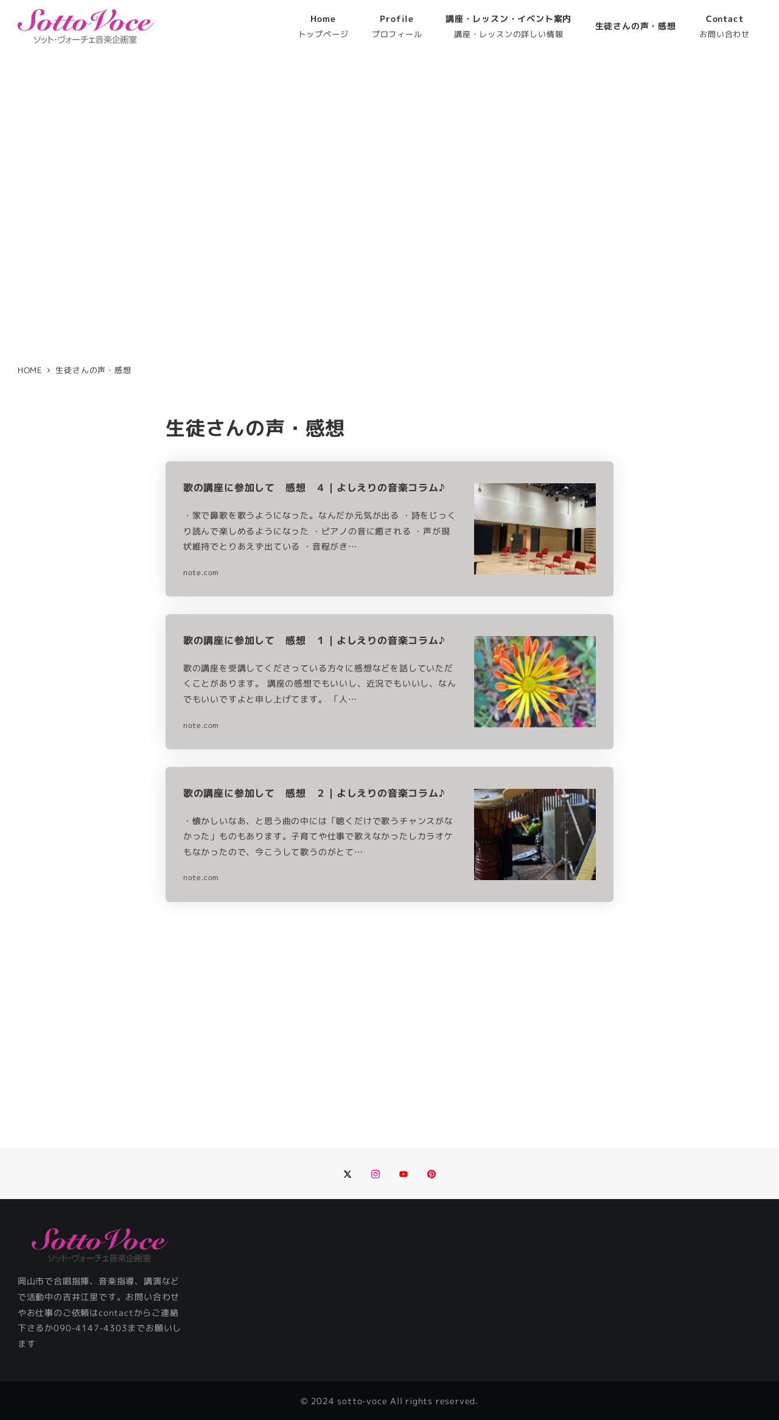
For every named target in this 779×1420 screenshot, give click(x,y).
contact (116, 1313)
